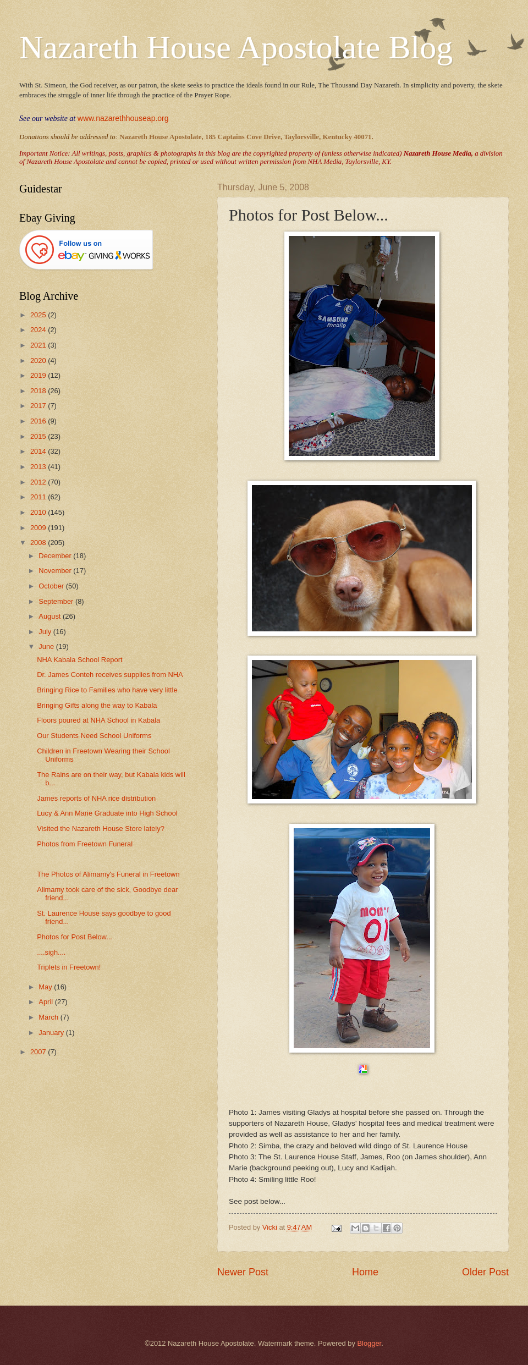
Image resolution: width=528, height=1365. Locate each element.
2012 (39, 482)
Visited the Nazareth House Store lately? (100, 828)
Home (365, 1272)
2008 (39, 542)
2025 (39, 315)
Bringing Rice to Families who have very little (107, 690)
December (55, 556)
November (55, 570)
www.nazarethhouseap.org (123, 118)
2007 (39, 1052)
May (46, 987)
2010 (39, 512)
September (56, 601)
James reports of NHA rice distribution (96, 798)
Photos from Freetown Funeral (85, 844)
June (47, 646)
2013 (39, 467)
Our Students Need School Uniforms (94, 735)
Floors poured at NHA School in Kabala (98, 720)
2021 (39, 345)
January (51, 1032)
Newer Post (242, 1272)
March (49, 1017)
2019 (39, 375)
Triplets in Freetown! (69, 967)
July (45, 632)
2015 (39, 436)
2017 (39, 405)
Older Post (485, 1272)
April (46, 1002)
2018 (39, 391)
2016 (39, 421)
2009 (39, 528)
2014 (39, 451)
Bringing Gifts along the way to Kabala (97, 705)
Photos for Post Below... (74, 937)
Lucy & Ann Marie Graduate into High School (107, 813)
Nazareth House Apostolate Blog (236, 47)
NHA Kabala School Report (79, 660)
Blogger (369, 1343)
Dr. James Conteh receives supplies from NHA (110, 674)
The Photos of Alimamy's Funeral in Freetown (108, 874)
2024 (39, 330)
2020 (39, 360)
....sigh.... (51, 952)
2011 (39, 497)
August (50, 616)
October (51, 586)
